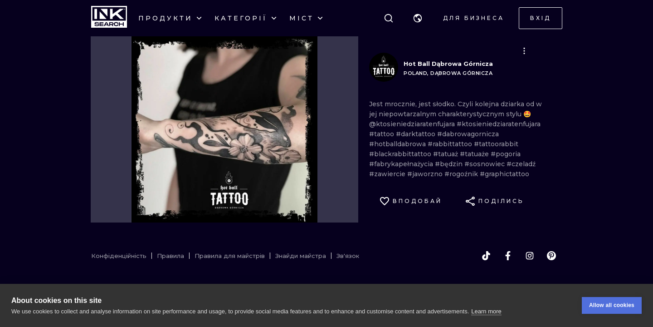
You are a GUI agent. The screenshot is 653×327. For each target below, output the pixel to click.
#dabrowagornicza (468, 134)
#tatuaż (446, 154)
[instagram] (530, 256)
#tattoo (382, 134)
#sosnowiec (485, 164)
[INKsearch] (109, 18)
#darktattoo (416, 134)
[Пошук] (389, 18)
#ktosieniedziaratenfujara (499, 124)
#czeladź (521, 164)
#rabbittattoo (451, 144)
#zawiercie (388, 174)
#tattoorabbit (496, 144)
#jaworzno (425, 174)
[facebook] (508, 256)
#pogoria (506, 154)
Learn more (486, 311)
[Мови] (418, 18)
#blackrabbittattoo (401, 154)
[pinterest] (551, 256)
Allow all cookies (611, 305)
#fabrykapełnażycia (402, 164)
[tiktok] (486, 256)
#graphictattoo (504, 174)
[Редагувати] (524, 51)
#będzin (449, 164)
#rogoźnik (462, 174)
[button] (418, 18)
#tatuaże (475, 154)
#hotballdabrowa (398, 144)
